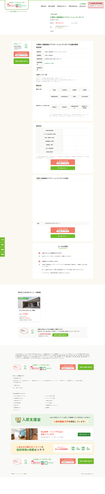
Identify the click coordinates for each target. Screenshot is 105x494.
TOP (2, 240)
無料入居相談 (51, 6)
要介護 (21, 387)
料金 (2, 245)
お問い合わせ (82, 6)
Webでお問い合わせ (21, 61)
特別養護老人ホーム (70, 380)
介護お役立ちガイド (61, 6)
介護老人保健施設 (79, 380)
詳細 (2, 249)
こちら (57, 256)
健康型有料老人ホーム (36, 380)
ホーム (8, 11)
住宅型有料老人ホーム (26, 380)
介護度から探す (17, 385)
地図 (2, 254)
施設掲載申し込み (17, 407)
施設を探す (43, 6)
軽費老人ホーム (63, 380)
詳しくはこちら (83, 434)
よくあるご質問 (49, 402)
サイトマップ (16, 409)
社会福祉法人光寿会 (54, 19)
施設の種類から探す (17, 378)
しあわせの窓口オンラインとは (19, 395)
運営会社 (25, 473)
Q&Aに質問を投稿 (17, 402)
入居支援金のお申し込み (18, 398)
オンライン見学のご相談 (50, 395)
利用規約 (12, 473)
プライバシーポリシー (19, 473)
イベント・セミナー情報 (50, 398)
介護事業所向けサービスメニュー (52, 405)
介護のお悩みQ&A (73, 6)
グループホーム (56, 380)
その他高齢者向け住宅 (17, 382)
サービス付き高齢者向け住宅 (46, 380)
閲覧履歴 (83, 4)
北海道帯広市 (60, 28)
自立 (14, 387)
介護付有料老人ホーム (17, 380)
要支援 (17, 387)
